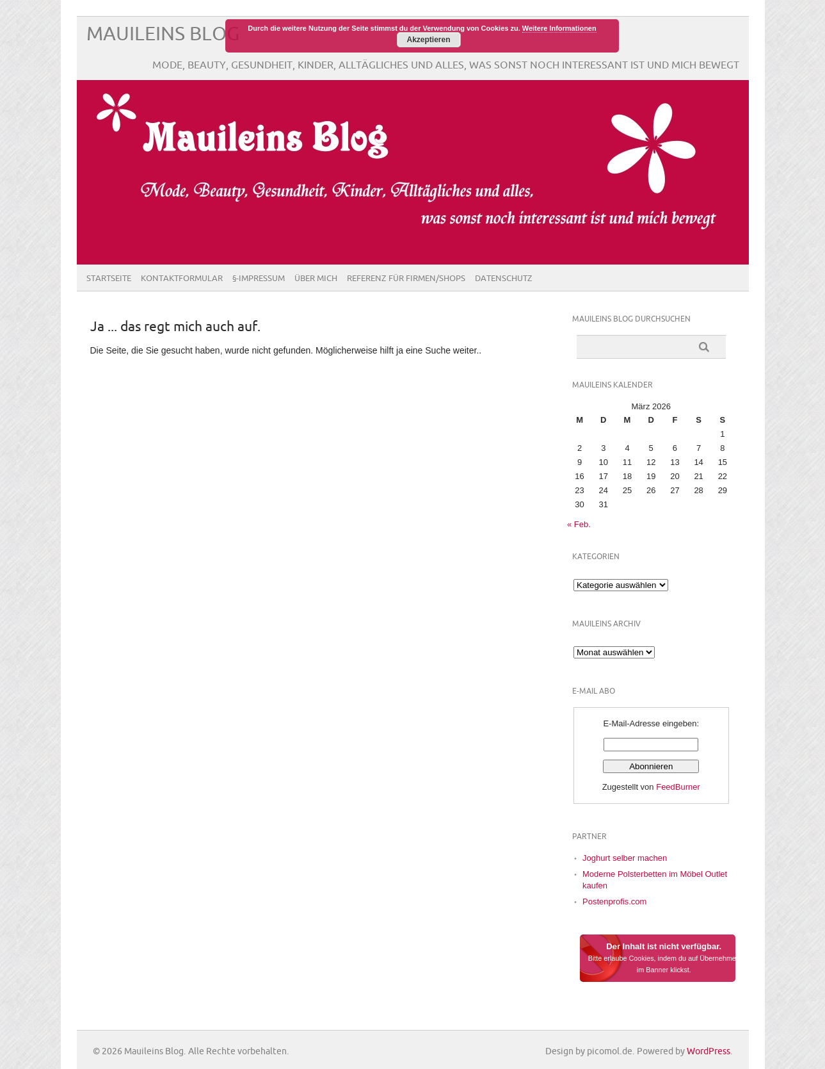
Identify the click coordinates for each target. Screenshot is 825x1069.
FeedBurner (678, 787)
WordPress (708, 1051)
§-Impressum (258, 278)
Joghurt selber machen (624, 858)
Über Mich (315, 278)
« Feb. (579, 524)
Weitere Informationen (559, 28)
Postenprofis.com (614, 901)
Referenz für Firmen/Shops (406, 278)
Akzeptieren (428, 39)
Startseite (108, 278)
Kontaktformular (182, 278)
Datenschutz (504, 278)
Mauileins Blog (162, 34)
